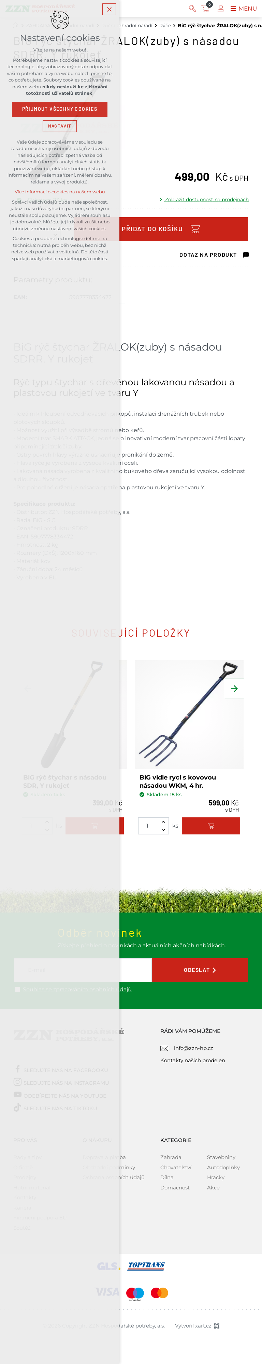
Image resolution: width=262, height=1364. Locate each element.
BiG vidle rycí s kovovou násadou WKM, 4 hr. (178, 781)
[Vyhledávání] (191, 8)
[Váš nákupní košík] (205, 8)
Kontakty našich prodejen (192, 1060)
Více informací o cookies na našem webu (60, 193)
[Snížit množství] (163, 830)
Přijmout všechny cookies (60, 111)
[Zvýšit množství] (163, 822)
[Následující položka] (233, 694)
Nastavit (59, 127)
